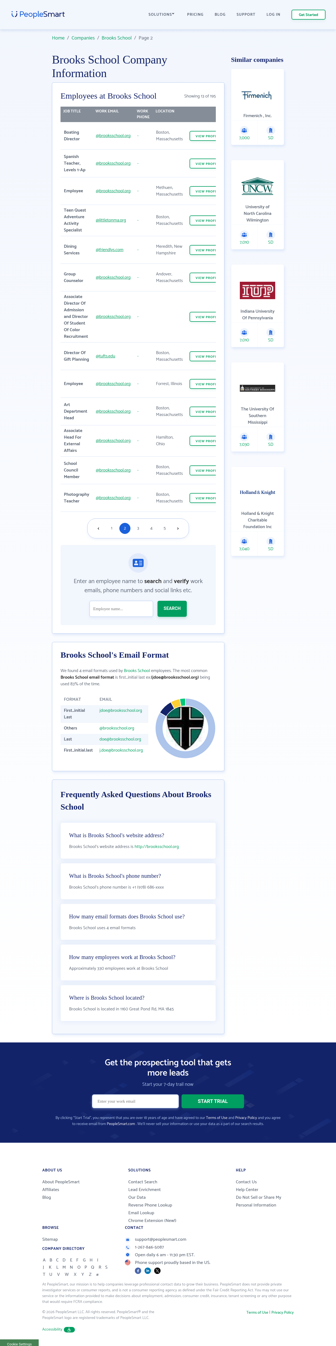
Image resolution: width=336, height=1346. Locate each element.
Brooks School (117, 38)
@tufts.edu (105, 356)
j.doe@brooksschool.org (121, 750)
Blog (46, 1197)
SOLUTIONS (162, 15)
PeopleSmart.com (121, 1124)
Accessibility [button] (58, 1329)
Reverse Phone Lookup (150, 1205)
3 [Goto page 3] (138, 528)
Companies (83, 38)
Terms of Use (216, 1118)
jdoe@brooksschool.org (120, 710)
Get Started (308, 15)
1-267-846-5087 (144, 1247)
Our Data (137, 1197)
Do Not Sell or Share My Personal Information (258, 1201)
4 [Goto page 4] (151, 528)
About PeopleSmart (61, 1182)
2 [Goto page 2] (125, 528)
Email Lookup (141, 1213)
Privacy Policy (246, 1118)
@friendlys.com (110, 250)
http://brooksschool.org (157, 846)
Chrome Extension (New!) (152, 1220)
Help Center (247, 1190)
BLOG (220, 15)
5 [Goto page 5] (165, 528)
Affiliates (50, 1190)
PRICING (195, 15)
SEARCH (172, 608)
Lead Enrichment (144, 1190)
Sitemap (50, 1239)
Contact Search (142, 1182)
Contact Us (246, 1182)
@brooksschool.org (113, 135)
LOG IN (274, 15)
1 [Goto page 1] (111, 528)
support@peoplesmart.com (155, 1239)
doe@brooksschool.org (120, 739)
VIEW (208, 136)
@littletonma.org (111, 220)
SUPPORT (246, 15)
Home (58, 38)
